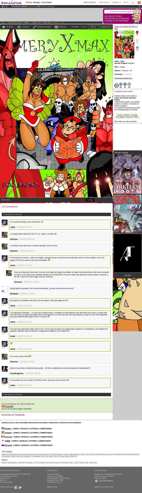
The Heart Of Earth (93, 454)
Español (8, 406)
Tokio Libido (68, 454)
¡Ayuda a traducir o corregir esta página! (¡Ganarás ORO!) (127, 116)
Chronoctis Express (25, 454)
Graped (126, 454)
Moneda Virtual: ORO (55, 480)
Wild (72, 456)
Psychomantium (57, 454)
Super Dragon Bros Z (42, 454)
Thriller (81, 462)
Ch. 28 (56, 22)
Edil (43, 456)
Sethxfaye (118, 454)
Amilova (4, 454)
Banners (3, 480)
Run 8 (56, 456)
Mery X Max (47, 22)
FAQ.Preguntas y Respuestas (58, 478)
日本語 (5, 441)
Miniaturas (62, 27)
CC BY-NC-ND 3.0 (103, 481)
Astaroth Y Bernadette (32, 456)
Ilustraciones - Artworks (16, 462)
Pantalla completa (44, 27)
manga (26, 22)
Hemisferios (12, 454)
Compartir (25, 27)
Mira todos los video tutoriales (125, 121)
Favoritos (9, 27)
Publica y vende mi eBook (104, 476)
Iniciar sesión (104, 2)
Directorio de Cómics (14, 22)
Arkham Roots (79, 454)
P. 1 (63, 22)
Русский (6, 445)
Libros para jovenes (52, 462)
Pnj (76, 456)
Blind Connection (107, 454)
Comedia (40, 462)
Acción (3, 462)
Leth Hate (49, 456)
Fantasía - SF (36, 22)
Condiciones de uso (54, 482)
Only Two (19, 456)
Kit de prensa (5, 478)
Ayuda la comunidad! (55, 476)
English (6, 429)
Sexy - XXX (73, 462)
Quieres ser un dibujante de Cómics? (108, 474)
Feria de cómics (100, 478)
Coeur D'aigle (64, 456)
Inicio (3, 22)
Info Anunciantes (6, 482)
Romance (64, 462)
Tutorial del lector (53, 474)
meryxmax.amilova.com (123, 78)
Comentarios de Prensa (9, 476)
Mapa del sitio (52, 487)
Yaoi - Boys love (91, 462)
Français (6, 437)
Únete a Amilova (89, 2)
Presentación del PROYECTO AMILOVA (15, 474)
